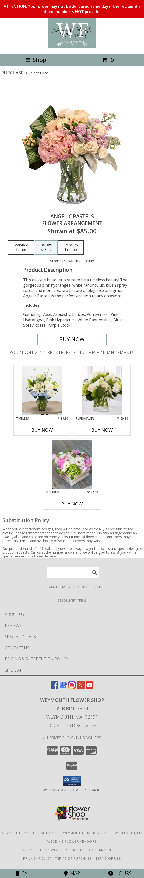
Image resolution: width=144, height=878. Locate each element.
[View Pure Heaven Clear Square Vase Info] (102, 390)
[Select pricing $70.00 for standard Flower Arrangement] (21, 248)
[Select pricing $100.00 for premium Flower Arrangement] (70, 248)
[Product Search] (73, 572)
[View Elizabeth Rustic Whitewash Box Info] (72, 464)
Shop (36, 60)
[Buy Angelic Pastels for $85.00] (72, 339)
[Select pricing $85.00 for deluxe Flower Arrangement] (46, 248)
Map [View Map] (72, 873)
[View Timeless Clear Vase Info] (42, 390)
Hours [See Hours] (120, 873)
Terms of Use (108, 858)
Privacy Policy (37, 858)
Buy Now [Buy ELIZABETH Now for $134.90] (72, 504)
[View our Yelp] (81, 687)
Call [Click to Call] (24, 873)
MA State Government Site (96, 850)
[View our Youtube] (89, 687)
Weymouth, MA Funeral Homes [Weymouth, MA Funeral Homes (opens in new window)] (30, 833)
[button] (72, 781)
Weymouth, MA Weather (44, 850)
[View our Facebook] (54, 687)
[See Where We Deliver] (72, 600)
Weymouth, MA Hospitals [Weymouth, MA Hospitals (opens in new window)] (87, 833)
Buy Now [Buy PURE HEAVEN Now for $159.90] (102, 430)
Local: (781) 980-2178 (72, 725)
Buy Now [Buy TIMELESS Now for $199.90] (42, 430)
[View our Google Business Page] (63, 687)
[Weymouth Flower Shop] (72, 47)
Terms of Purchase (73, 858)
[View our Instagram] (72, 687)
